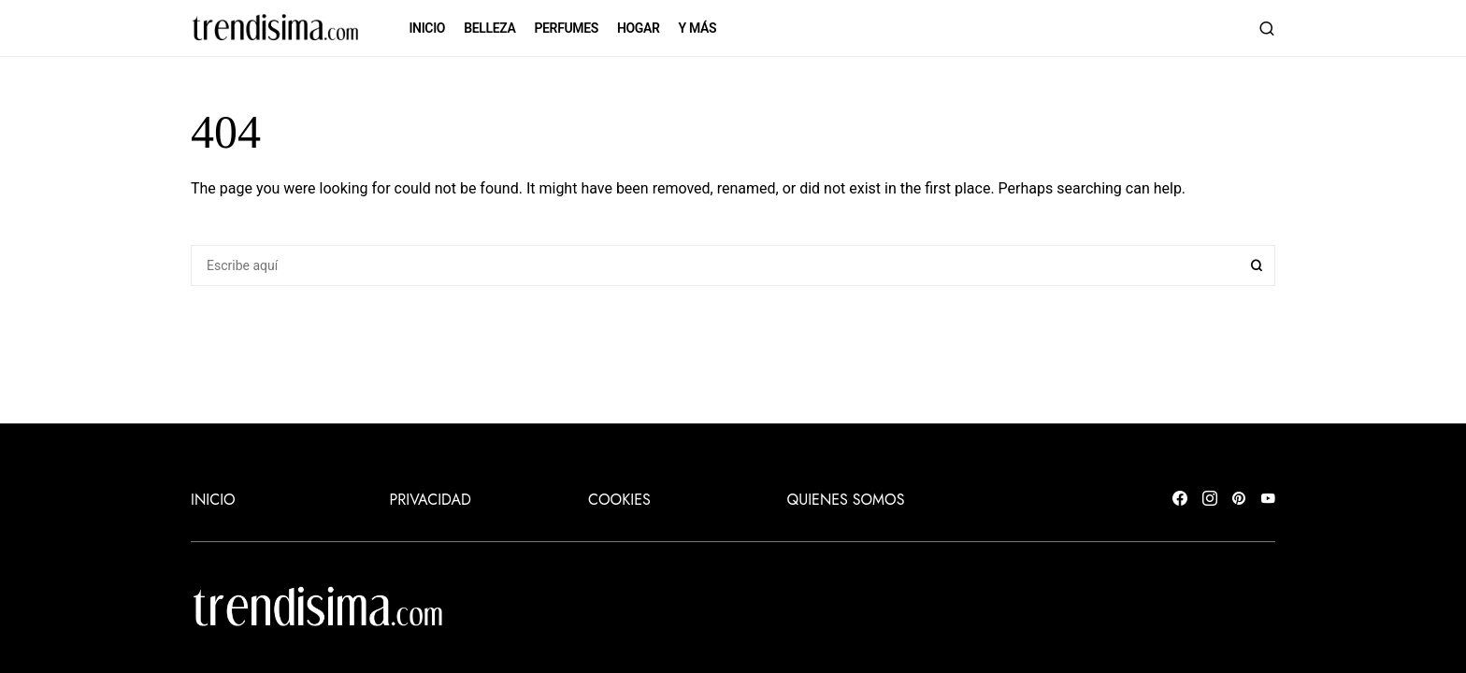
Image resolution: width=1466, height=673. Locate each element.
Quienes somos (846, 499)
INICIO (213, 499)
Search (1256, 265)
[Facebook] (1179, 500)
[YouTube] (1267, 500)
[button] (1266, 28)
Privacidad (430, 499)
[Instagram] (1209, 500)
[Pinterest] (1238, 500)
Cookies (619, 499)
